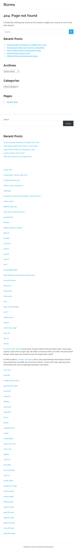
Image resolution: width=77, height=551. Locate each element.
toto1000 (7, 465)
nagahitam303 (9, 428)
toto (5, 301)
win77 (6, 312)
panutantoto (8, 217)
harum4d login (9, 470)
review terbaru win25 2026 (18, 53)
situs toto (7, 370)
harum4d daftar (10, 280)
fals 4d (6, 338)
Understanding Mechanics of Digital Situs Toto (26, 44)
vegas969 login (9, 533)
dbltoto (6, 222)
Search (6, 119)
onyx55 (6, 248)
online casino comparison (13, 185)
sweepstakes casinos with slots (16, 175)
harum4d (7, 391)
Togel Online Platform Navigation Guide (24, 50)
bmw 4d (7, 333)
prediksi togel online (11, 380)
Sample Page (12, 102)
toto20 (6, 322)
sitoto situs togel (10, 328)
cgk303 (6, 454)
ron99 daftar (8, 480)
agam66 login (9, 517)
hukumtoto (8, 291)
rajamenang (8, 317)
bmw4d (6, 238)
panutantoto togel (11, 386)
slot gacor (7, 243)
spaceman (7, 407)
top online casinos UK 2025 (14, 212)
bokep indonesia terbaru (13, 227)
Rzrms (9, 4)
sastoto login (9, 496)
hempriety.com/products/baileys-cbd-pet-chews (22, 196)
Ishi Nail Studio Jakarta (12, 349)
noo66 (6, 433)
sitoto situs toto (10, 444)
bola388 (7, 375)
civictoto (7, 459)
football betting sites (12, 180)
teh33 (6, 417)
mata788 (7, 412)
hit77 (6, 264)
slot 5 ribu (7, 449)
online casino (9, 201)
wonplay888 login (10, 270)
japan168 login (9, 523)
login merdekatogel (11, 306)
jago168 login (9, 512)
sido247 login (9, 507)
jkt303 (6, 422)
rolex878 (7, 396)
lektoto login (8, 501)
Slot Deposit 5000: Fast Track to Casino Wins (26, 47)
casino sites (8, 169)
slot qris (7, 475)
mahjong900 (8, 438)
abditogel (7, 191)
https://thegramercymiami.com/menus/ (19, 275)
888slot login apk (10, 206)
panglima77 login (10, 486)
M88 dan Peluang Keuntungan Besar (22, 56)
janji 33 (6, 233)
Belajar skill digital (26, 359)
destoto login (9, 491)
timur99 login (9, 528)
